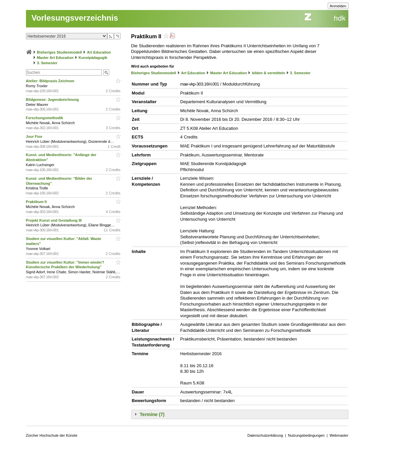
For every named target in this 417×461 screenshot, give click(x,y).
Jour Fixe (34, 136)
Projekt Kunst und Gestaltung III (54, 220)
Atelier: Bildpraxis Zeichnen (51, 81)
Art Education (99, 52)
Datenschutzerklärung (265, 435)
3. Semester (47, 63)
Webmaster (339, 435)
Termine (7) (152, 414)
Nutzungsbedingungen (306, 435)
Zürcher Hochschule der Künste (52, 435)
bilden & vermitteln (268, 73)
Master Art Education (55, 58)
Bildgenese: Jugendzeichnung (53, 100)
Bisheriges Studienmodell (59, 52)
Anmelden (338, 6)
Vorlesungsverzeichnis (75, 17)
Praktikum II (37, 202)
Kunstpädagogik (93, 58)
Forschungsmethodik (45, 118)
